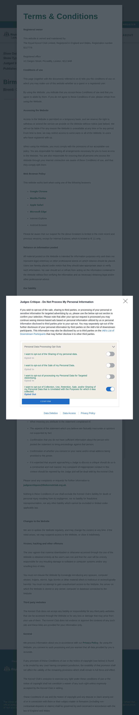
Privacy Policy (88, 413)
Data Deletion (51, 413)
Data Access (69, 413)
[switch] (110, 354)
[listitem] (69, 346)
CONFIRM (46, 401)
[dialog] (69, 357)
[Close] (126, 302)
